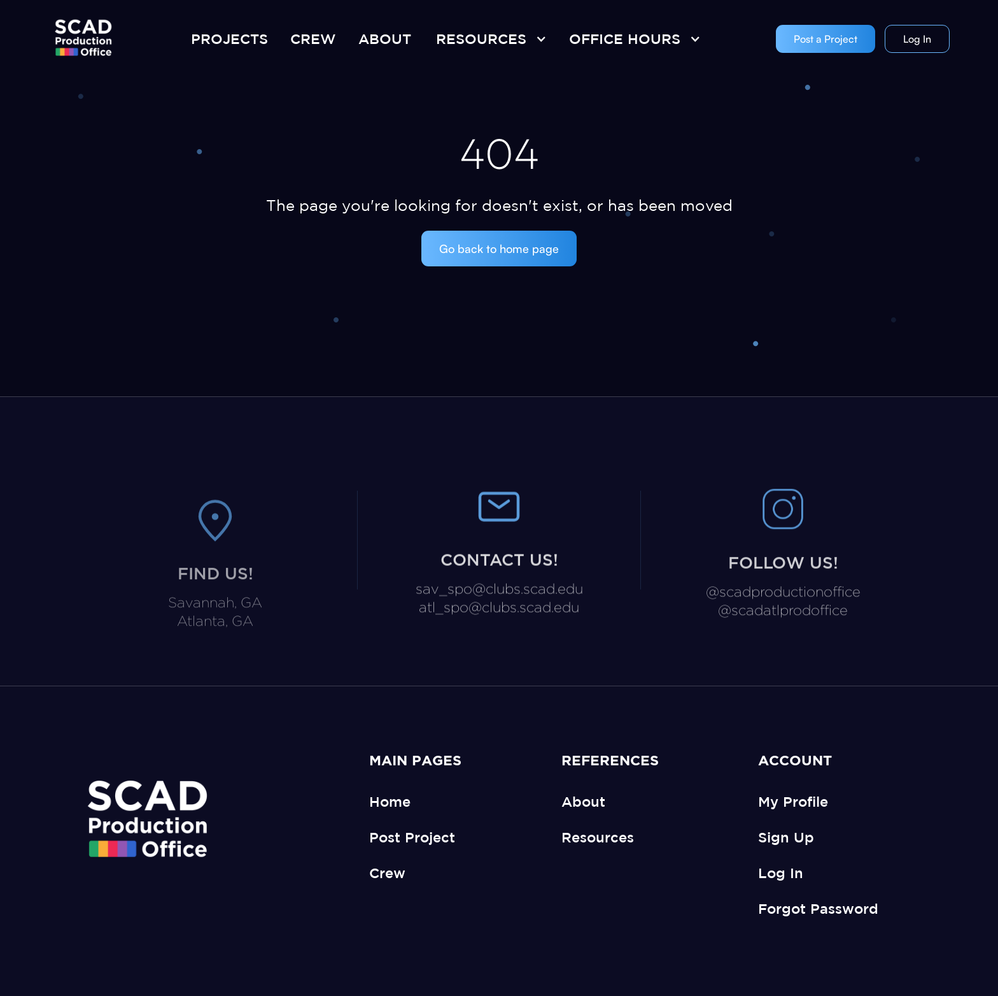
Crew (387, 873)
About (583, 801)
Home (390, 801)
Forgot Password (818, 908)
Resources (597, 837)
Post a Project (825, 38)
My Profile (793, 801)
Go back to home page (499, 249)
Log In (917, 38)
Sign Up (786, 837)
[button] (488, 39)
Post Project (412, 837)
